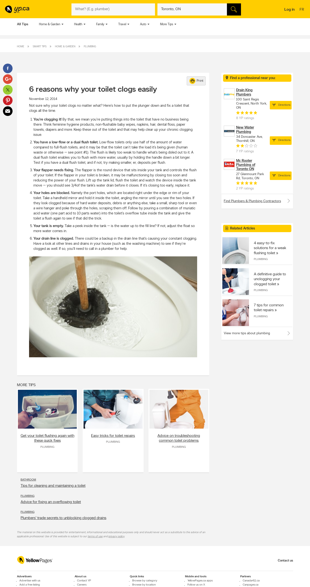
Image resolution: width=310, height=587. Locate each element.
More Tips (166, 24)
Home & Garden (49, 24)
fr (302, 10)
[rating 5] (246, 114)
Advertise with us (29, 580)
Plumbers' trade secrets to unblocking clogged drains (63, 518)
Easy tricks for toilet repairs (113, 436)
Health (78, 24)
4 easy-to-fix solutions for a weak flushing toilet (270, 248)
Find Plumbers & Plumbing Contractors (257, 200)
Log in (289, 10)
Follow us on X (196, 584)
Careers (81, 584)
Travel (122, 24)
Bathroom (28, 479)
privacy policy (116, 536)
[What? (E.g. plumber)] (113, 9)
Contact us (285, 560)
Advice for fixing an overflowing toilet (51, 502)
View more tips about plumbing (247, 333)
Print (196, 81)
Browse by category (144, 580)
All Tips (22, 24)
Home (20, 46)
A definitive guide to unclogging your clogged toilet (270, 279)
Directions (280, 105)
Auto (143, 24)
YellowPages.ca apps (200, 580)
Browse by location (144, 584)
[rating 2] (246, 147)
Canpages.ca (250, 584)
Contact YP (84, 580)
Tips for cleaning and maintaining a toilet (53, 486)
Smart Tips (39, 46)
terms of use (95, 536)
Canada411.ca (251, 580)
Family (100, 24)
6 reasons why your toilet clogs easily (93, 90)
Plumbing (90, 46)
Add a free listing (29, 584)
